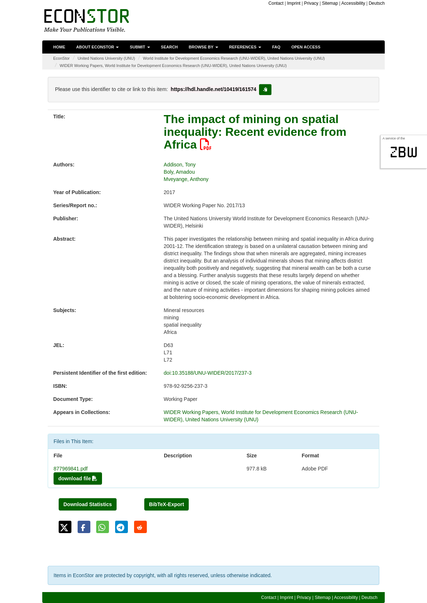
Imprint (294, 3)
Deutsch (377, 3)
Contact (276, 3)
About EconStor (97, 47)
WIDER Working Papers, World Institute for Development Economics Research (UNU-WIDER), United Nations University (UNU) (173, 65)
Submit (140, 47)
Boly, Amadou (179, 172)
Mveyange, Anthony (186, 179)
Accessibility (353, 3)
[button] (65, 527)
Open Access (306, 47)
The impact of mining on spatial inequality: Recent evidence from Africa (255, 132)
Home (59, 47)
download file (77, 478)
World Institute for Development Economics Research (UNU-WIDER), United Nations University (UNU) (234, 58)
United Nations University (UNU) (106, 58)
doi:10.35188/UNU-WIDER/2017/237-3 (207, 373)
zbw (404, 152)
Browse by (203, 47)
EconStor (61, 58)
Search (169, 47)
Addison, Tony (180, 165)
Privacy (311, 3)
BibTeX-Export (166, 504)
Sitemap (330, 3)
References (245, 47)
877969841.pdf (70, 469)
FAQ (276, 47)
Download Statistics (87, 504)
